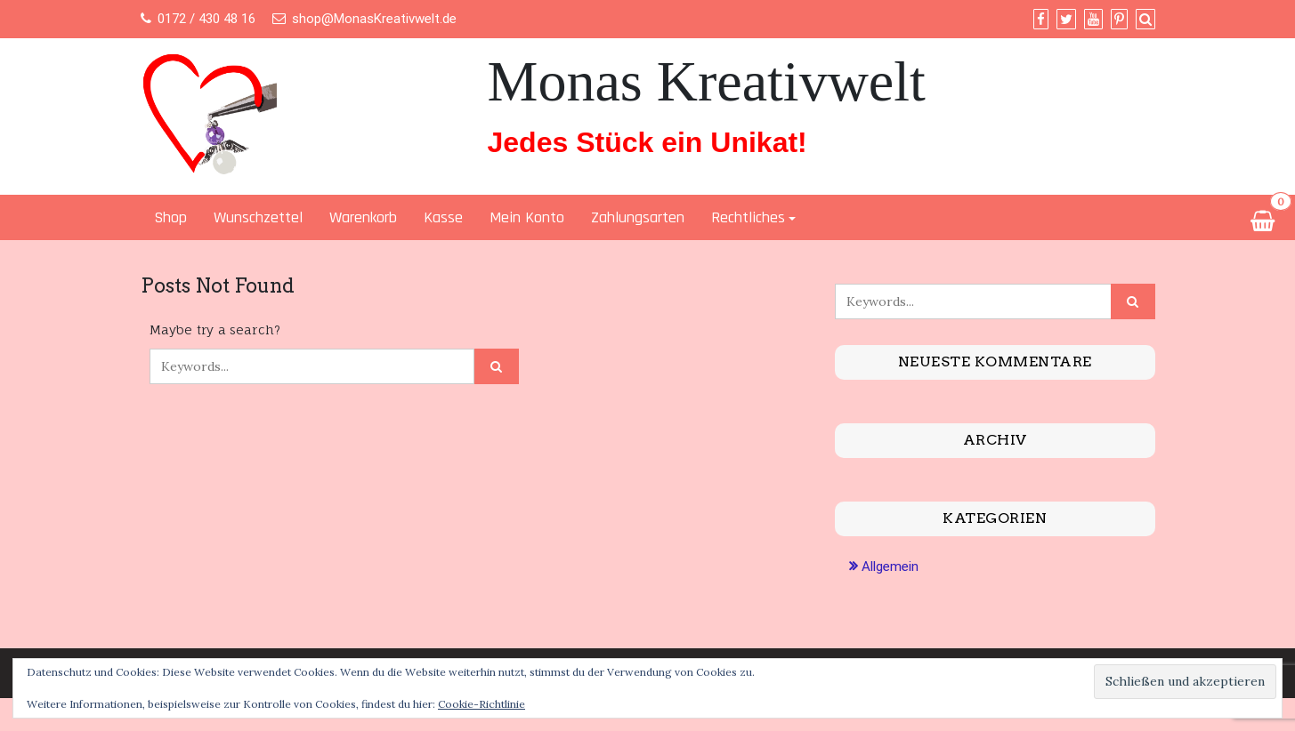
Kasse (443, 217)
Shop (170, 217)
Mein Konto (527, 217)
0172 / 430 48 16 (206, 19)
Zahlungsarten (637, 217)
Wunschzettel (258, 217)
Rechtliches (748, 217)
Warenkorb (363, 217)
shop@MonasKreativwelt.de (374, 19)
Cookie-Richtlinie (481, 704)
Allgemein (890, 566)
